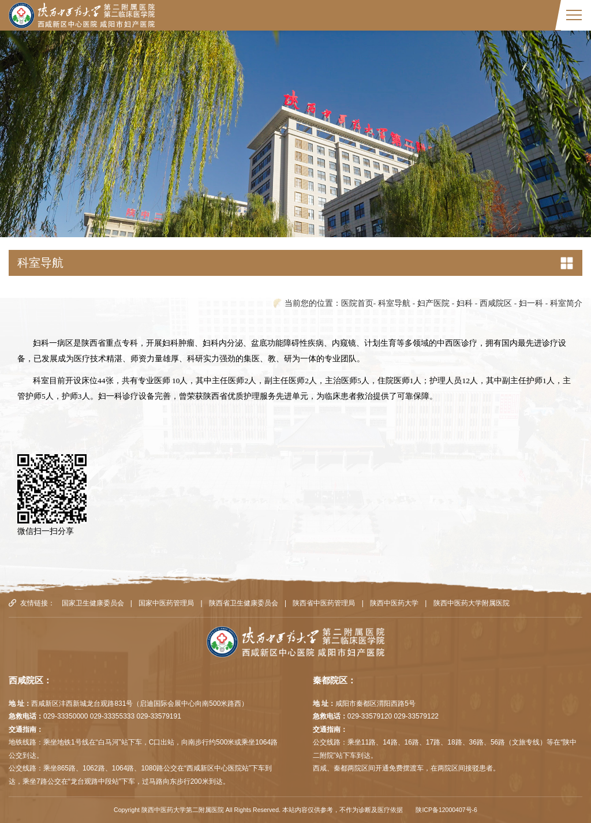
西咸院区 (496, 303)
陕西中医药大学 (394, 603)
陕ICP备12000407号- (445, 809)
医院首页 (357, 303)
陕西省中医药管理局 (324, 603)
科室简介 (566, 303)
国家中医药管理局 (166, 603)
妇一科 (531, 303)
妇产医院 (433, 303)
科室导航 (394, 303)
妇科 (465, 303)
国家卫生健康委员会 (93, 603)
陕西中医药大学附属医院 (471, 603)
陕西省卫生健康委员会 (243, 603)
